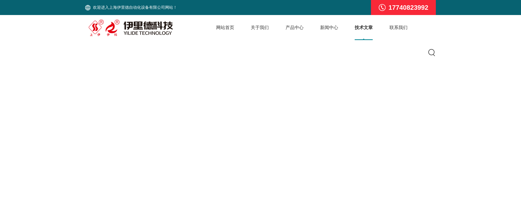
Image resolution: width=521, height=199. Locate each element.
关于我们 (260, 27)
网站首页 (225, 27)
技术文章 (364, 27)
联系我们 (398, 27)
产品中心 (295, 27)
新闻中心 (329, 27)
